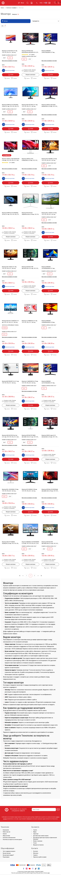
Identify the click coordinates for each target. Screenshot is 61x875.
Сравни (7, 78)
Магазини (35, 853)
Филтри (5, 21)
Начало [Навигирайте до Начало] (2, 7)
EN (45, 2)
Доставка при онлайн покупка (40, 835)
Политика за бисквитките (9, 837)
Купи (10, 75)
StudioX (41, 871)
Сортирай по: (45, 21)
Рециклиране (6, 857)
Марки (34, 832)
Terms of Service (43, 873)
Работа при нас (6, 832)
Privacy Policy (35, 873)
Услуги (35, 843)
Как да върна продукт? (8, 855)
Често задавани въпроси (9, 851)
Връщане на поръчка (38, 845)
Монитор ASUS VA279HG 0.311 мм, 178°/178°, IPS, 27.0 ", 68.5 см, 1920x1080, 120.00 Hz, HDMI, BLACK (30, 106)
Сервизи (35, 855)
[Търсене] (27, 3)
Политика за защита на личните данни (12, 839)
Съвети (35, 830)
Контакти (35, 851)
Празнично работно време (39, 857)
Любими (14, 78)
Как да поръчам (7, 853)
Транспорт (35, 833)
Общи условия (6, 835)
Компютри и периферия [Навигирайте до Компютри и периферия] (11, 7)
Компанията (6, 830)
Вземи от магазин (37, 841)
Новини (5, 833)
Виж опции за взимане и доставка (9, 60)
